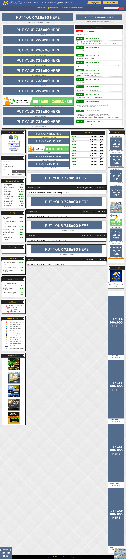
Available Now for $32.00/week (116, 356)
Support (68, 3)
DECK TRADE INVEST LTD (93, 122)
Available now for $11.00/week (116, 166)
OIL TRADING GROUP (15, 305)
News (36, 3)
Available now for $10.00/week (116, 182)
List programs (17, 322)
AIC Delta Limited (14, 307)
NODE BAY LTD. (15, 311)
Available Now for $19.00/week (67, 230)
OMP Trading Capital (92, 38)
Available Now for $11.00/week (49, 168)
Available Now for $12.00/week (49, 160)
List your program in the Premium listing (92, 211)
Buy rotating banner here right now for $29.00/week (38, 22)
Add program (94, 3)
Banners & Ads (111, 3)
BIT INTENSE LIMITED (7, 218)
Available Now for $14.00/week (49, 145)
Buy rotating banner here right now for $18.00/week (99, 21)
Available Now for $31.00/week (116, 420)
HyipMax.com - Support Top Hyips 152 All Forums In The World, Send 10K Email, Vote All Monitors (73, 8)
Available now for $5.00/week (116, 257)
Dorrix (15, 309)
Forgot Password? (17, 174)
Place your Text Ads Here (115, 261)
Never (49, 152)
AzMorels (6, 235)
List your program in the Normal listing (93, 235)
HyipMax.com (65, 557)
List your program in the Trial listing (94, 259)
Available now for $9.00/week (116, 199)
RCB (43, 3)
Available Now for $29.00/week (67, 183)
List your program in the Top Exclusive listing (91, 188)
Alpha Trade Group (9, 229)
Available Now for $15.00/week (49, 137)
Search (121, 8)
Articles (60, 3)
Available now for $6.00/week (116, 241)
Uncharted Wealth (91, 31)
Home (28, 3)
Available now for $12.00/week (116, 150)
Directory (51, 3)
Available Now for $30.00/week (116, 484)
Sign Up (7, 174)
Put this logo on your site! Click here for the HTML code (116, 285)
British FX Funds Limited (8, 238)
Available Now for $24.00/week (67, 206)
